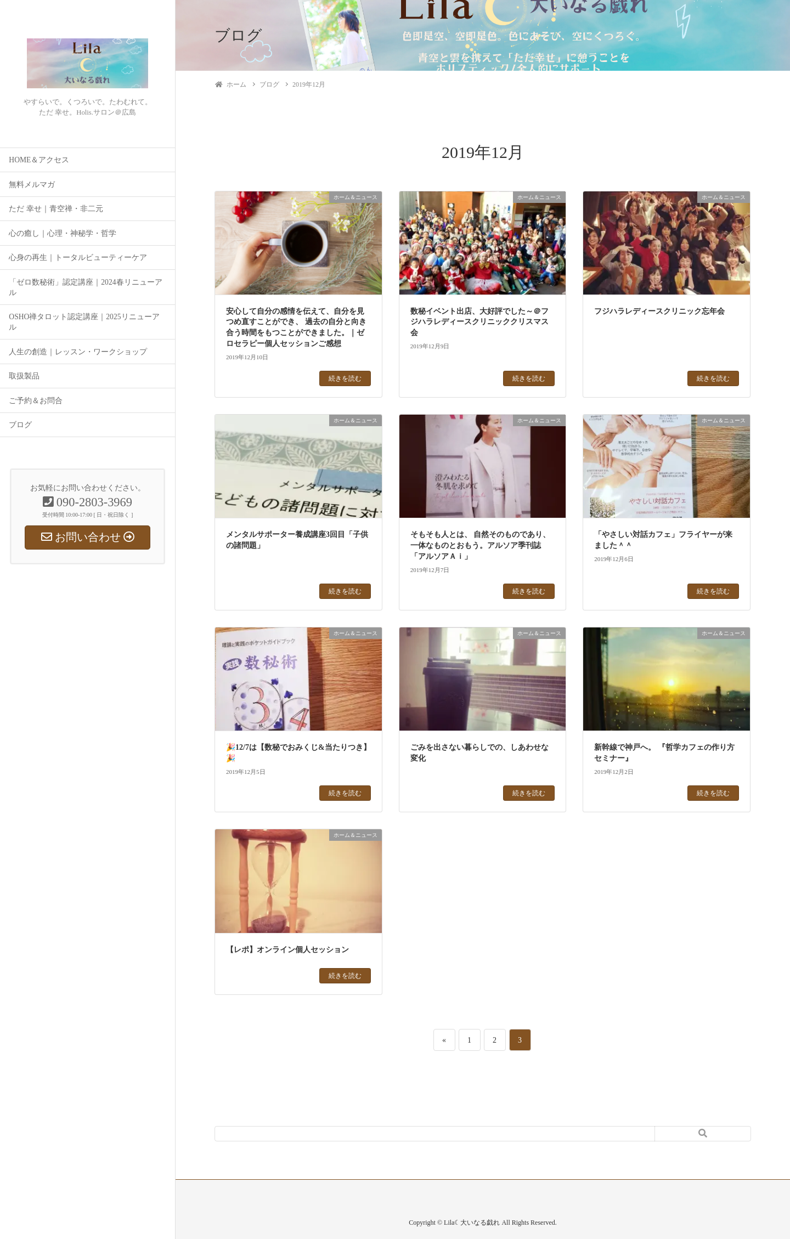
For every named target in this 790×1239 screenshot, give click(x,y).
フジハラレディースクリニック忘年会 (659, 311)
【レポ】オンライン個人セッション (287, 950)
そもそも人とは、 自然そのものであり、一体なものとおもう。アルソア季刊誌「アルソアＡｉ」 (480, 545)
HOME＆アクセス (39, 160)
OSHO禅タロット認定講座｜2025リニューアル (84, 322)
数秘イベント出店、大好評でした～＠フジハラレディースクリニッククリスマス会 (479, 322)
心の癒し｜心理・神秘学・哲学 (62, 233)
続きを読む (345, 378)
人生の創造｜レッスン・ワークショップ (78, 352)
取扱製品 (24, 376)
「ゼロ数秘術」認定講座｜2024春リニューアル (85, 287)
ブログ (20, 425)
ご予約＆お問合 (36, 401)
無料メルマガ (32, 184)
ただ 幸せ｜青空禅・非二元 (56, 209)
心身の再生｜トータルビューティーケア (78, 257)
